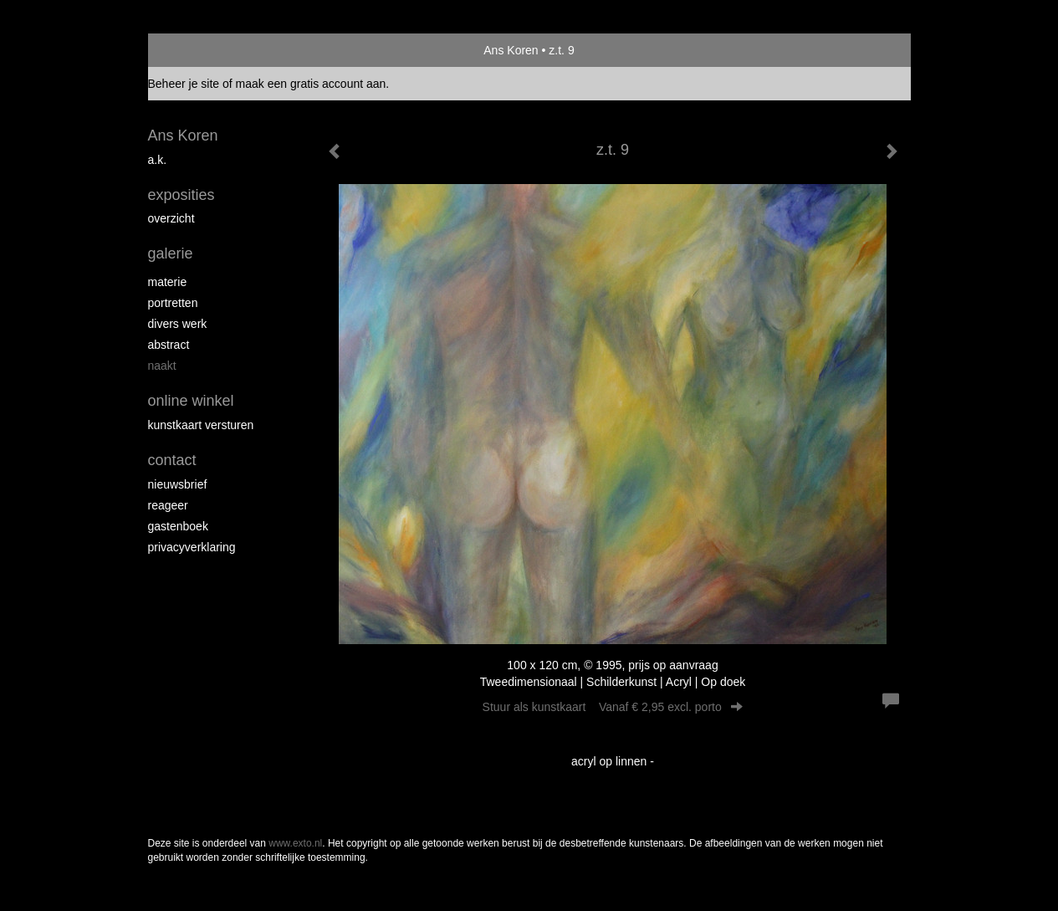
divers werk (177, 323)
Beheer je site (184, 83)
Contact (172, 460)
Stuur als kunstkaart (613, 707)
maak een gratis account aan (311, 83)
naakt (162, 365)
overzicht (171, 218)
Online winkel (191, 400)
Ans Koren (510, 50)
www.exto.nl (295, 843)
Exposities (181, 195)
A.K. (157, 159)
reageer (168, 505)
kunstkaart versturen (201, 425)
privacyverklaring (192, 547)
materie (167, 282)
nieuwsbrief (177, 484)
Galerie (170, 253)
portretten (173, 303)
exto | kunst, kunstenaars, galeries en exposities (195, 50)
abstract (169, 344)
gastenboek (178, 526)
